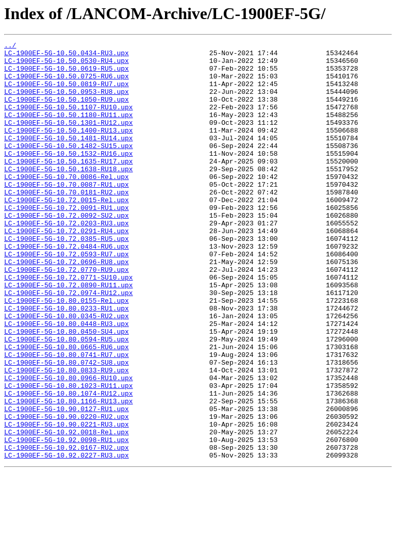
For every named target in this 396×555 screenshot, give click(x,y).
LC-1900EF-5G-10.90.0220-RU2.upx (66, 492)
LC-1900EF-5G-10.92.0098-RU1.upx (66, 520)
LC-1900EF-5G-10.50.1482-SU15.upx (68, 167)
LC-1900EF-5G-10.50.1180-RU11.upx (68, 130)
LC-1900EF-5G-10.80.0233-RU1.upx (66, 362)
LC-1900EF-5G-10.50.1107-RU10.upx (68, 120)
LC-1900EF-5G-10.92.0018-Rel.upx (66, 510)
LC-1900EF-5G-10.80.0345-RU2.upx (66, 371)
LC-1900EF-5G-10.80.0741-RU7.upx (66, 417)
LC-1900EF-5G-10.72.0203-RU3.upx (66, 260)
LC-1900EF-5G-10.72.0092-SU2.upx (66, 250)
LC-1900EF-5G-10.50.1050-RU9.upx (66, 111)
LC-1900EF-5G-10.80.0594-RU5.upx (66, 399)
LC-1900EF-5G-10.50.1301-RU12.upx (68, 139)
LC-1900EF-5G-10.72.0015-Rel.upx (66, 232)
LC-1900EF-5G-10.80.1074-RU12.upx (68, 464)
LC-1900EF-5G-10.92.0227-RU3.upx (66, 538)
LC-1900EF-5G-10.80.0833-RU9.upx (66, 436)
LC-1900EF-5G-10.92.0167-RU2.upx (66, 529)
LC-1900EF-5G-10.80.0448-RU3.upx (66, 380)
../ (10, 46)
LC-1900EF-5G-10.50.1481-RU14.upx (68, 157)
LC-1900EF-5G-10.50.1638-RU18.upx (68, 195)
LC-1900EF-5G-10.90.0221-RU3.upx (66, 501)
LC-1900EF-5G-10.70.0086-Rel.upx (66, 204)
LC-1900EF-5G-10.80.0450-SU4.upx (66, 390)
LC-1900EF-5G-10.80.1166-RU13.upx (68, 473)
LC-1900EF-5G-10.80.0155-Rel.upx (66, 352)
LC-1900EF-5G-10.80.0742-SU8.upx (66, 427)
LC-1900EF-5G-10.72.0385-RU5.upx (66, 278)
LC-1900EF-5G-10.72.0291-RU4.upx (66, 269)
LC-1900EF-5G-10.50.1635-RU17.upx (68, 185)
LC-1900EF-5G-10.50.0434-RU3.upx (66, 55)
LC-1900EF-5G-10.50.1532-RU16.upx (68, 176)
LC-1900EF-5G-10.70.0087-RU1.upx (66, 213)
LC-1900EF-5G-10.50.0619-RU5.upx (66, 74)
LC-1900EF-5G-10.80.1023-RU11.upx (68, 455)
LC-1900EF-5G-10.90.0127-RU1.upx (66, 482)
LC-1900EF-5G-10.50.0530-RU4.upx (66, 65)
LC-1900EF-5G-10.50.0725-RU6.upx (66, 83)
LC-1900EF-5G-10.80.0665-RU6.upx (66, 408)
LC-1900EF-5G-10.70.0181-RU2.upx (66, 222)
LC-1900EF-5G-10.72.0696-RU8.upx (66, 306)
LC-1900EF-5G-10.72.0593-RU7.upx (66, 297)
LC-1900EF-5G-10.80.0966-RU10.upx (68, 445)
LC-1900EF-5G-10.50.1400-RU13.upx (68, 148)
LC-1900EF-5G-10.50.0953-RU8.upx (66, 102)
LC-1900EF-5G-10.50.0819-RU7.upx (66, 92)
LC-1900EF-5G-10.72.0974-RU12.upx (68, 343)
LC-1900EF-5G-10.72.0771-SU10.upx (68, 325)
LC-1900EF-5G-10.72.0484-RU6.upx (66, 287)
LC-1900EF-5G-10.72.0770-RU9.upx (66, 315)
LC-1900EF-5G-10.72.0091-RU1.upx (66, 241)
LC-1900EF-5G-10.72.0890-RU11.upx (68, 334)
